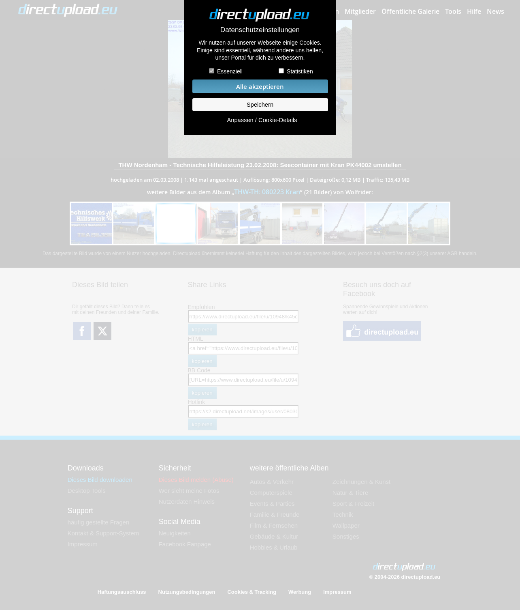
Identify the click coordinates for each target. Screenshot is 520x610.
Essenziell (230, 71)
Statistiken (300, 71)
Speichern (260, 104)
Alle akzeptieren (260, 86)
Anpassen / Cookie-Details (262, 120)
